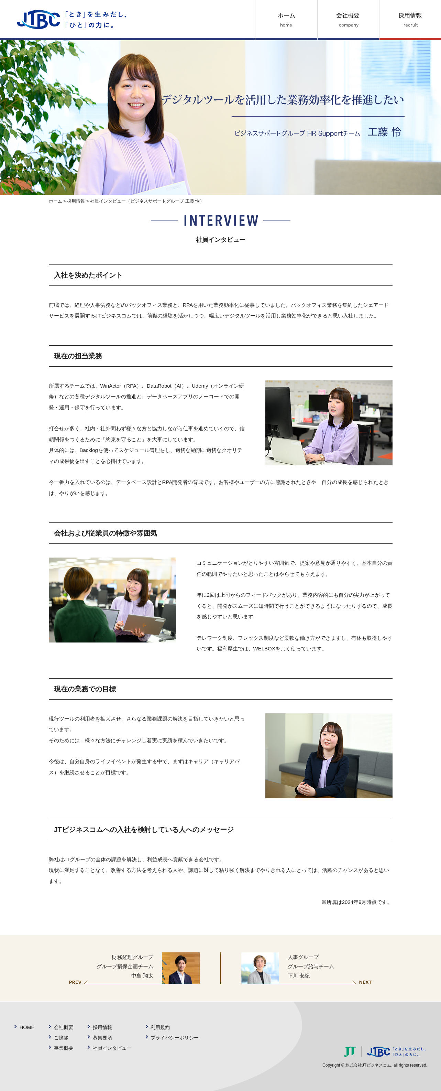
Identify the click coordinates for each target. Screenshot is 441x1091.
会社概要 (63, 1027)
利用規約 (163, 1027)
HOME (26, 1027)
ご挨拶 (61, 1037)
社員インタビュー (113, 1048)
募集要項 (103, 1037)
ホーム (55, 201)
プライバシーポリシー (179, 1037)
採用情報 (76, 201)
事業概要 (63, 1048)
